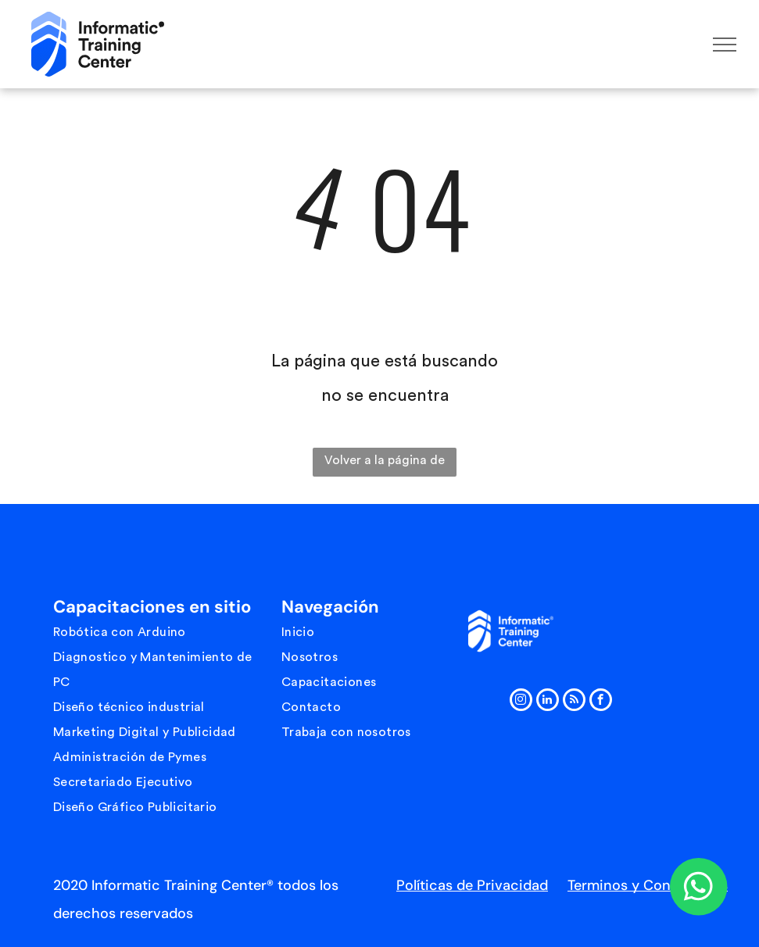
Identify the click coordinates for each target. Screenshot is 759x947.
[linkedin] (547, 701)
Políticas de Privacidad (472, 885)
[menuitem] (162, 632)
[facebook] (600, 701)
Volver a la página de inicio (384, 465)
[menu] (724, 44)
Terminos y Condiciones (647, 885)
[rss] (574, 701)
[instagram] (521, 701)
